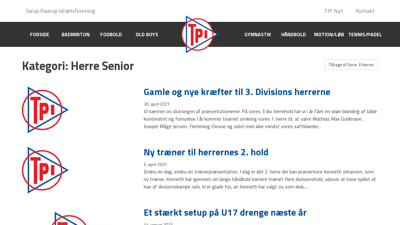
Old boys (147, 34)
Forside (39, 34)
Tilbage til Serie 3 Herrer (351, 64)
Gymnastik (257, 34)
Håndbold (293, 34)
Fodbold (111, 34)
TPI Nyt (333, 11)
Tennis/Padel (365, 34)
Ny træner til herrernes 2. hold (206, 152)
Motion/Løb (329, 34)
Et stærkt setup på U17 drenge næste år (225, 212)
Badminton (76, 34)
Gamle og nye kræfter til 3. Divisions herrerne (237, 91)
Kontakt (365, 11)
